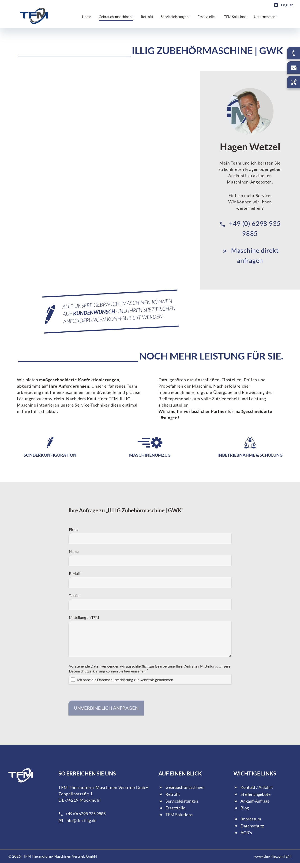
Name (74, 551)
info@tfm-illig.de (77, 820)
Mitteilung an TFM (84, 617)
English (284, 5)
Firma (73, 529)
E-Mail (75, 573)
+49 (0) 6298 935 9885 (82, 813)
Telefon (75, 595)
